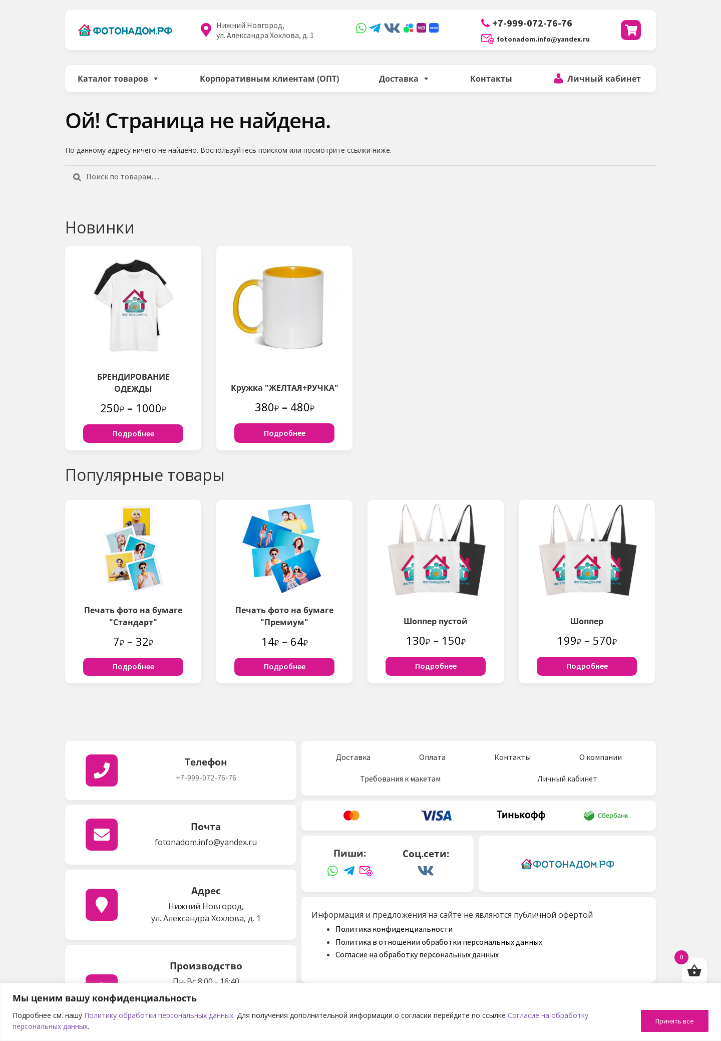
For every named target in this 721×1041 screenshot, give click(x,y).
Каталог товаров (113, 78)
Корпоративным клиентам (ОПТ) (269, 78)
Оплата (432, 757)
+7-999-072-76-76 (526, 23)
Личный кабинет (604, 78)
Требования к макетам (400, 778)
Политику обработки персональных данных (158, 1015)
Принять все (674, 1020)
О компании (600, 757)
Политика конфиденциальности (394, 929)
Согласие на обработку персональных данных (417, 954)
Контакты (491, 78)
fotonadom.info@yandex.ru (535, 39)
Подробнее (133, 433)
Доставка (399, 78)
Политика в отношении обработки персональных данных (438, 942)
